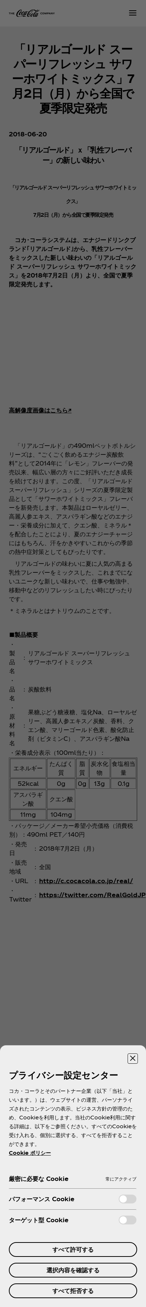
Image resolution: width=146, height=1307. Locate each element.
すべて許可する (73, 1249)
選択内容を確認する (73, 1269)
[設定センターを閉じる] (132, 1058)
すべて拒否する (73, 1290)
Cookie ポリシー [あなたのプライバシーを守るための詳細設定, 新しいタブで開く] (30, 1153)
